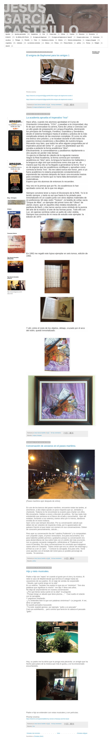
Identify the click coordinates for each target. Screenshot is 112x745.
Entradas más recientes (33, 733)
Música (47, 43)
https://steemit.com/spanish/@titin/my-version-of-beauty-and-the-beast (47, 719)
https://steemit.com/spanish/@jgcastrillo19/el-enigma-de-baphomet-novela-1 (49, 95)
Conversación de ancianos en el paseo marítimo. (51, 446)
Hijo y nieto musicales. (37, 571)
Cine (43, 34)
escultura (8, 40)
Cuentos (72, 34)
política (79, 43)
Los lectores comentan (33, 43)
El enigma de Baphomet (39, 37)
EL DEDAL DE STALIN (22, 37)
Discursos (81, 34)
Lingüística (9, 43)
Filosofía (27, 40)
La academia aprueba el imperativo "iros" (47, 117)
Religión (97, 43)
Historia (60, 40)
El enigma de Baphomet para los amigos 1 (47, 55)
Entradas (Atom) (38, 736)
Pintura (57, 43)
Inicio (58, 733)
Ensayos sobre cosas (83, 37)
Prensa (88, 43)
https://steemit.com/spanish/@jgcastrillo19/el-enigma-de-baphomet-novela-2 (49, 99)
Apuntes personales (20, 34)
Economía (92, 34)
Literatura (19, 43)
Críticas (63, 34)
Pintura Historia (68, 43)
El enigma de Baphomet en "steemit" (62, 37)
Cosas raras (52, 34)
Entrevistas (96, 37)
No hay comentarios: (56, 104)
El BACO (8, 37)
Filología (17, 40)
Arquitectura (34, 34)
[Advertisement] (13, 82)
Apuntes (8, 34)
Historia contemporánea (74, 40)
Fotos (35, 40)
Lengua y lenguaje (91, 40)
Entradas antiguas (82, 733)
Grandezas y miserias (48, 40)
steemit (8, 46)
